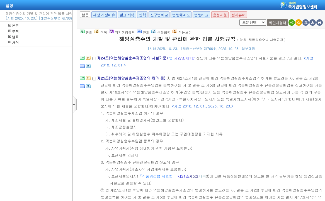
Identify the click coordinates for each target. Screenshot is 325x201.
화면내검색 (277, 23)
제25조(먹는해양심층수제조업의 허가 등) (131, 78)
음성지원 (220, 15)
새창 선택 (238, 19)
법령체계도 (181, 15)
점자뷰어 (238, 15)
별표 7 (283, 58)
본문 (13, 25)
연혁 (142, 15)
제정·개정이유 (104, 15)
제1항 (190, 58)
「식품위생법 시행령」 (157, 176)
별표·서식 (127, 15)
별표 (13, 36)
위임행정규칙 (122, 32)
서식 (13, 42)
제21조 (183, 176)
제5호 (193, 176)
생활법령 (161, 32)
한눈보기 (182, 32)
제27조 (180, 58)
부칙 (13, 31)
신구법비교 (159, 15)
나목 (202, 176)
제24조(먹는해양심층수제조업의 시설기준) (133, 58)
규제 (143, 32)
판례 (86, 32)
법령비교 (201, 15)
